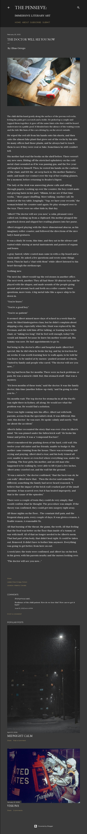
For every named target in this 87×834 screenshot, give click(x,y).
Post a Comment (14, 614)
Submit (46, 22)
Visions (13, 806)
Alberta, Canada (20, 585)
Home (18, 22)
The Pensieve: (31, 7)
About (25, 22)
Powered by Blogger (43, 826)
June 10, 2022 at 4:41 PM (24, 608)
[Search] (78, 7)
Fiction (24, 582)
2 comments (17, 810)
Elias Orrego (17, 582)
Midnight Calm (20, 736)
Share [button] (9, 578)
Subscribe (35, 22)
